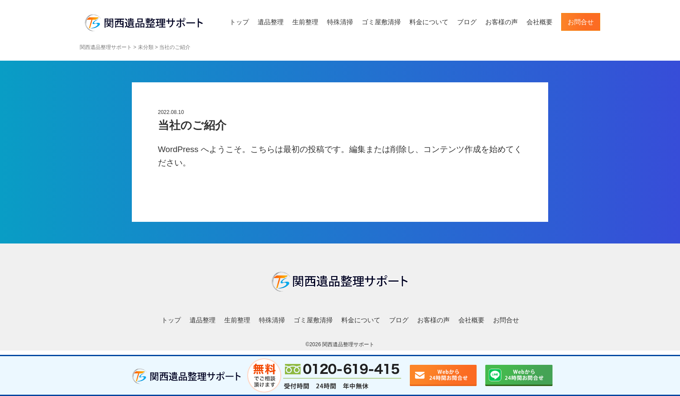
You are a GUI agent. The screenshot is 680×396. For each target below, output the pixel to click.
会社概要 (539, 22)
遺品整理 (271, 22)
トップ (239, 22)
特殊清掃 (340, 22)
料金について (428, 22)
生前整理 (305, 22)
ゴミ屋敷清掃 (381, 22)
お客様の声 (501, 22)
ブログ (467, 22)
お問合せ (581, 22)
